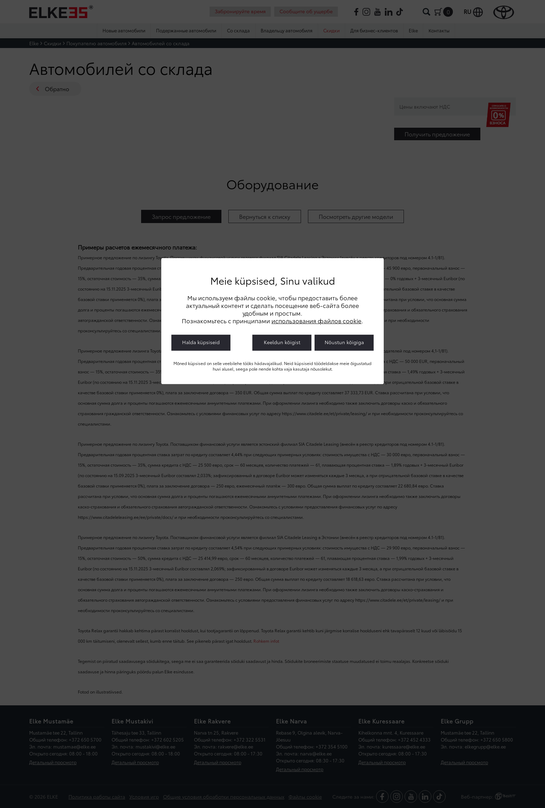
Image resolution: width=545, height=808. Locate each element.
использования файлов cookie (316, 320)
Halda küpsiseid (201, 342)
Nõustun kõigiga (344, 342)
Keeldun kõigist (282, 342)
